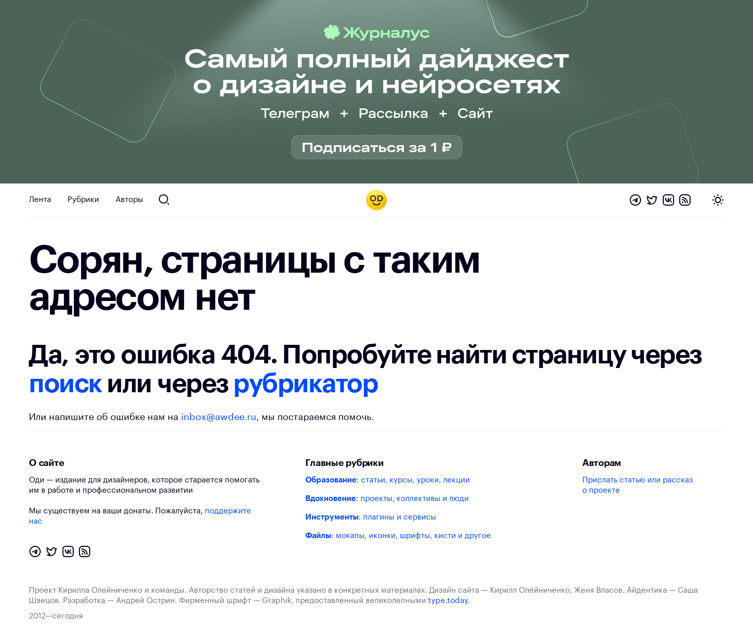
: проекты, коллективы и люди (387, 499)
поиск (65, 384)
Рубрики (83, 200)
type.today (448, 601)
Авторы (129, 200)
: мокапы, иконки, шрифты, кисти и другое (398, 536)
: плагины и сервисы (370, 517)
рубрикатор (305, 384)
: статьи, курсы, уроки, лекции (387, 480)
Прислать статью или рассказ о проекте (637, 485)
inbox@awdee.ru (218, 417)
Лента (40, 200)
